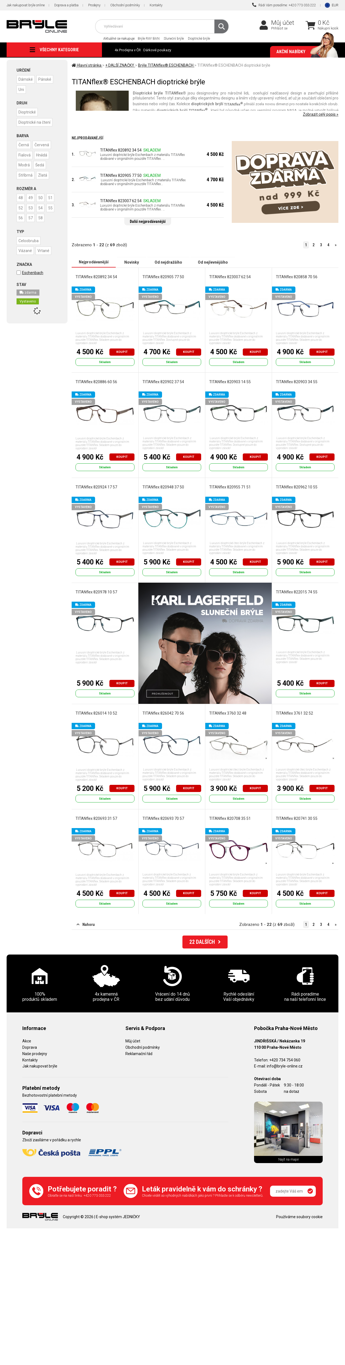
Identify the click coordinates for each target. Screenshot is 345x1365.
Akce (26, 1041)
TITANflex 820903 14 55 (230, 381)
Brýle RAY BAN (149, 38)
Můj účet (282, 22)
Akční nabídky (304, 52)
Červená (43, 144)
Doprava (29, 1047)
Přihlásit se (279, 28)
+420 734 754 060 (284, 1060)
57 (21, 226)
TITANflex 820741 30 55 (296, 818)
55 (31, 216)
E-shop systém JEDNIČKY (118, 1217)
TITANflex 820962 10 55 (296, 487)
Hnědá (42, 154)
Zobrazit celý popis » (320, 114)
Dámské (26, 79)
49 (31, 196)
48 (21, 196)
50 (42, 196)
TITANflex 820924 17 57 (96, 487)
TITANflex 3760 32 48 (227, 713)
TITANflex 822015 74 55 (296, 592)
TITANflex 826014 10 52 (96, 713)
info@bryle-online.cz (285, 1066)
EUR (335, 5)
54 (21, 216)
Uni (21, 89)
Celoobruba (29, 249)
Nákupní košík (328, 28)
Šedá (40, 164)
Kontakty (156, 5)
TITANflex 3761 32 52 (294, 713)
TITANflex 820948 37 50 (163, 487)
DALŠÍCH (205, 942)
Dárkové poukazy (157, 50)
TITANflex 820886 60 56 (96, 381)
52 (31, 206)
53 (42, 206)
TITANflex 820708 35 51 (230, 818)
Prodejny (94, 5)
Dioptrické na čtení (35, 121)
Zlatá (43, 174)
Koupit (122, 351)
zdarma (28, 300)
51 (21, 206)
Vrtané (44, 258)
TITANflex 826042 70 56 (163, 713)
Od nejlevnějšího (213, 262)
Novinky (131, 262)
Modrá (24, 164)
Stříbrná (26, 174)
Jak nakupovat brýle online (26, 5)
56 (42, 216)
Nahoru (86, 924)
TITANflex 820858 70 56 (296, 276)
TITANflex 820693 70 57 (163, 818)
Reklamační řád (138, 1054)
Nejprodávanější (94, 262)
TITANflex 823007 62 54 (121, 201)
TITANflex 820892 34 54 (121, 150)
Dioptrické (27, 111)
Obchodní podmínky (125, 5)
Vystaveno (28, 309)
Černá (24, 144)
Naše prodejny (34, 1054)
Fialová (25, 154)
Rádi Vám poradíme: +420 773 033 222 (284, 5)
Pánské (45, 79)
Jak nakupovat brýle (39, 1066)
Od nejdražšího (168, 262)
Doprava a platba (66, 5)
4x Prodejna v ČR (128, 50)
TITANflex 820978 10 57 (96, 592)
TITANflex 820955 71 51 (230, 487)
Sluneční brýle (174, 38)
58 (31, 226)
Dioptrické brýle (199, 38)
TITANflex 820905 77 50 (121, 175)
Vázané (25, 258)
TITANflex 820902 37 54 (163, 381)
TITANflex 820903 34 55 (296, 381)
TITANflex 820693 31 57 (96, 818)
